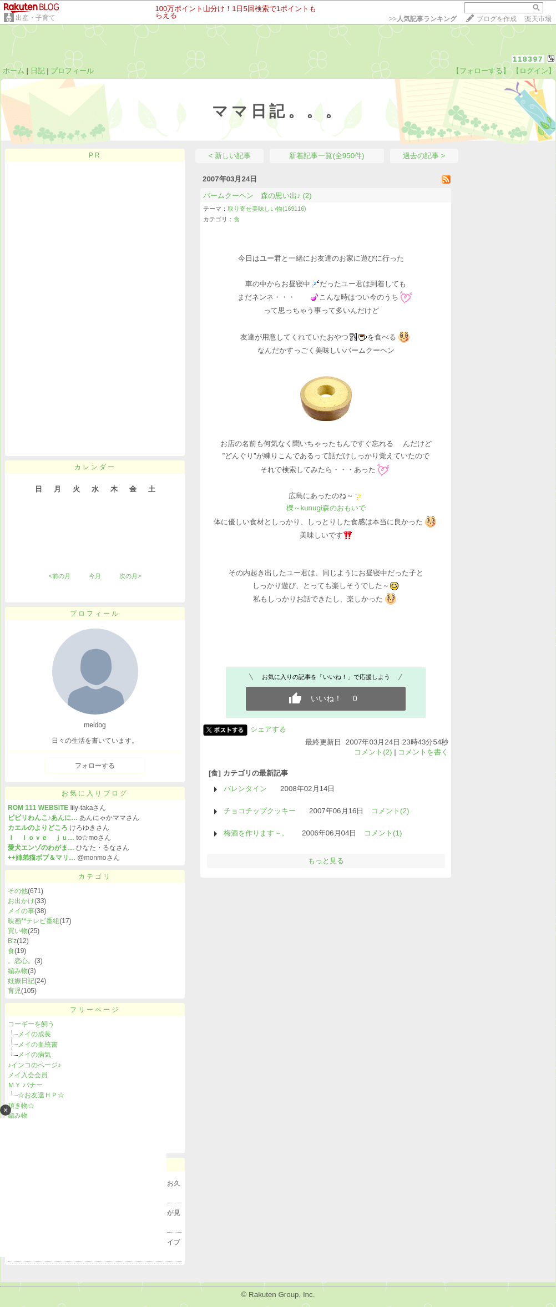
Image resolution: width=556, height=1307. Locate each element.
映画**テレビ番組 (33, 921)
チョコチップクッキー (260, 811)
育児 (14, 991)
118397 (528, 59)
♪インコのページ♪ (34, 1065)
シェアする (268, 729)
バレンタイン (245, 788)
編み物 (18, 971)
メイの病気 (38, 1054)
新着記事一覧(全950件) (326, 155)
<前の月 (59, 576)
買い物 (18, 931)
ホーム (13, 71)
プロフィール (72, 71)
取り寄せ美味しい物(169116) (267, 208)
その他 (18, 891)
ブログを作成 (497, 19)
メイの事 (21, 911)
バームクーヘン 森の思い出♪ (252, 195)
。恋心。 (21, 961)
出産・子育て (35, 18)
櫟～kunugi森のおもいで (326, 508)
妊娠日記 (21, 981)
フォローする (95, 765)
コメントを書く (423, 752)
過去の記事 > (424, 155)
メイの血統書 (38, 1044)
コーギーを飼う (31, 1024)
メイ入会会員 (28, 1075)
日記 (38, 71)
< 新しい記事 (230, 155)
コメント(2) (373, 752)
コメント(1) (383, 833)
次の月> (130, 576)
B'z (12, 941)
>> (423, 19)
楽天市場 (538, 19)
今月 (95, 576)
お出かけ (21, 901)
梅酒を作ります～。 (256, 833)
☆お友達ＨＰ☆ (41, 1095)
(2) (306, 195)
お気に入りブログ (95, 793)
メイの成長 (34, 1034)
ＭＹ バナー (25, 1085)
